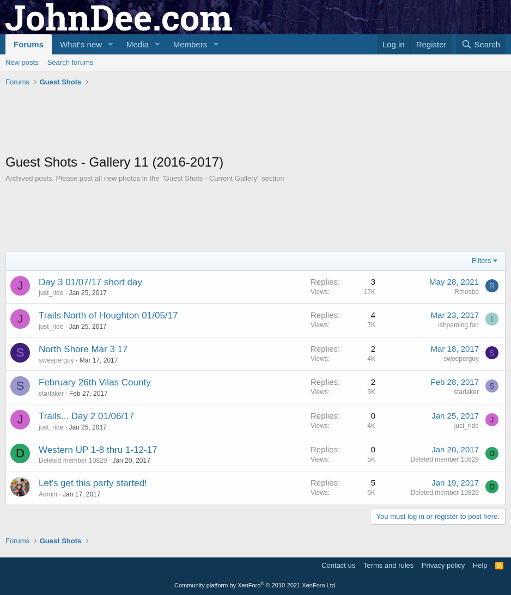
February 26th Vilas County (95, 382)
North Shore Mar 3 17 (83, 349)
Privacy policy (443, 565)
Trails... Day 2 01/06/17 (86, 416)
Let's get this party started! (93, 483)
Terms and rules (388, 565)
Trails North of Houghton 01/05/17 (108, 315)
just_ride (51, 293)
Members (190, 44)
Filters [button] (481, 260)
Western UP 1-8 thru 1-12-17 (98, 450)
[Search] (481, 44)
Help (480, 565)
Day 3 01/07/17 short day (90, 282)
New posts (22, 62)
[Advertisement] (203, 120)
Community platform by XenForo (255, 585)
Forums (29, 44)
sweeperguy (56, 360)
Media (137, 44)
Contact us (338, 565)
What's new (81, 44)
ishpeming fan (458, 325)
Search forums (70, 62)
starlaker (51, 393)
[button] (110, 44)
